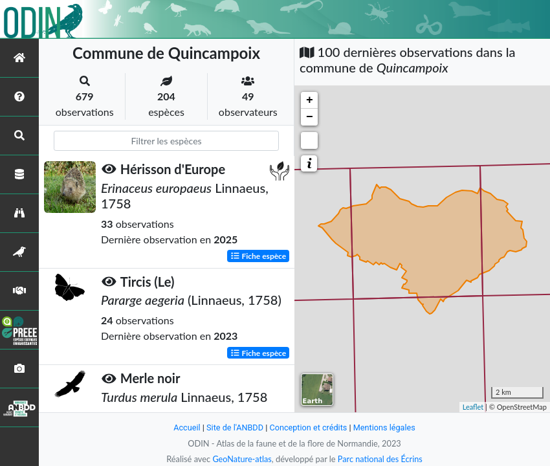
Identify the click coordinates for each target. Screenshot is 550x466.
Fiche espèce (258, 255)
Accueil (185, 427)
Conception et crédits (308, 427)
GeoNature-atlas (241, 459)
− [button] (309, 117)
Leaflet (473, 407)
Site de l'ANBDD (234, 427)
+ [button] (309, 100)
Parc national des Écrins (380, 459)
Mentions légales (385, 427)
